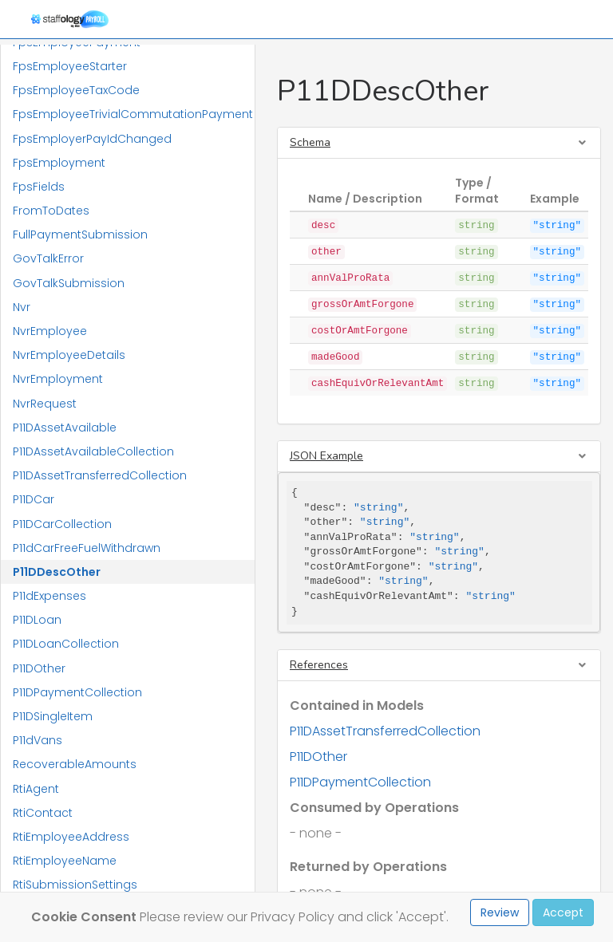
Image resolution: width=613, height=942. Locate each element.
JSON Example (326, 455)
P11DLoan (37, 620)
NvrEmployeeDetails (69, 355)
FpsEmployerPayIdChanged (92, 139)
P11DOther (39, 668)
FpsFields (39, 187)
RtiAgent (36, 789)
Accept (563, 912)
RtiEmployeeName (65, 861)
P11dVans (37, 740)
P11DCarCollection (62, 524)
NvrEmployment (58, 379)
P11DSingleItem (53, 716)
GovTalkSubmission (69, 283)
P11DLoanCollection (66, 644)
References (319, 664)
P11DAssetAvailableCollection (93, 451)
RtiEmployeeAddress (71, 837)
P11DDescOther (57, 572)
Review (500, 912)
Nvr (21, 307)
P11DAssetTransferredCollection (100, 475)
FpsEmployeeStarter (70, 66)
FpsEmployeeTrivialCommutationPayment (133, 114)
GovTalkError (48, 258)
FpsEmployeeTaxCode (76, 90)
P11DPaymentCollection (77, 692)
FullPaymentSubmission (80, 234)
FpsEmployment (59, 163)
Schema (310, 142)
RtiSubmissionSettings (75, 885)
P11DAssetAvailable (65, 428)
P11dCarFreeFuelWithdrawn (86, 548)
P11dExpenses (49, 596)
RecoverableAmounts (74, 764)
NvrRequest (45, 404)
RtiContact (43, 813)
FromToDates (51, 211)
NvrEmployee (50, 331)
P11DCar (33, 499)
